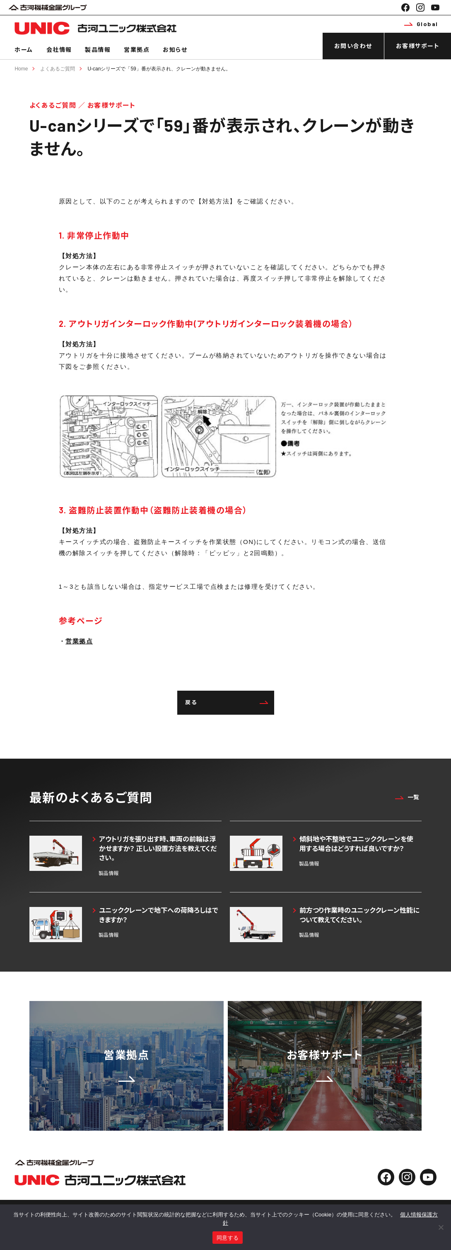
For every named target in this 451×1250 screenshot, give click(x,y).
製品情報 (98, 49)
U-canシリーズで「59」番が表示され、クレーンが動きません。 (158, 69)
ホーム (23, 49)
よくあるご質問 (57, 69)
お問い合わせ (353, 45)
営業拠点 (137, 49)
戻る (226, 702)
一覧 (407, 796)
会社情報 (59, 49)
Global (421, 23)
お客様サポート (418, 45)
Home (21, 69)
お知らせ (175, 49)
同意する (228, 1238)
